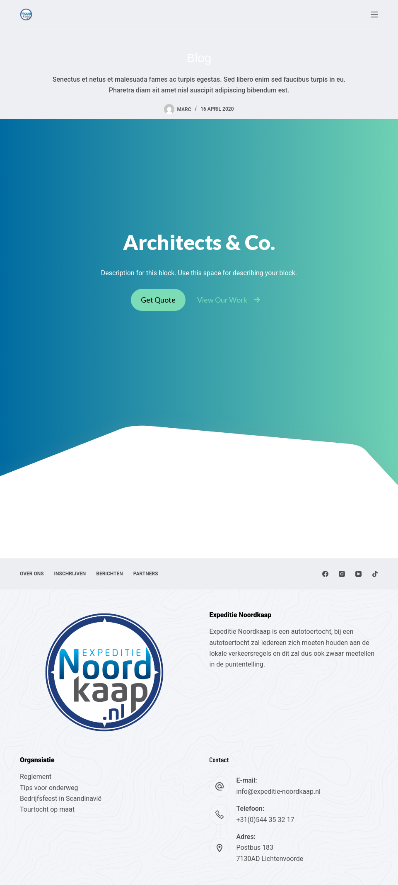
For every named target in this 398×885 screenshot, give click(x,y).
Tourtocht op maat (48, 809)
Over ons (32, 574)
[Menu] (374, 14)
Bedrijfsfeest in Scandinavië (60, 799)
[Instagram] (342, 574)
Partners (145, 574)
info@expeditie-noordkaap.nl (278, 791)
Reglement (35, 777)
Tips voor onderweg (49, 788)
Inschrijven (70, 574)
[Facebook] (325, 574)
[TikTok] (375, 574)
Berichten (109, 574)
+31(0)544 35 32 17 (265, 820)
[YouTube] (358, 574)
